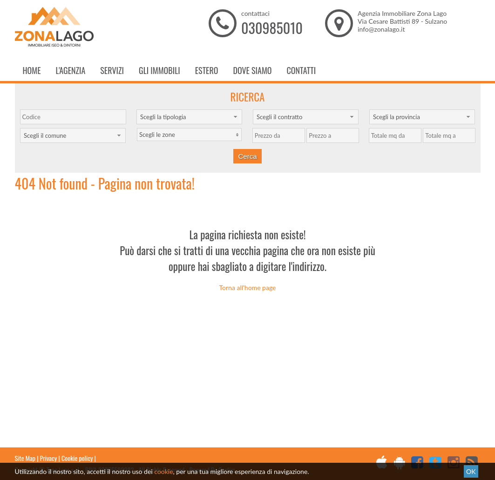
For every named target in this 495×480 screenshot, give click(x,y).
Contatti (301, 70)
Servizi (112, 70)
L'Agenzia (71, 70)
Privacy (48, 458)
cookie (163, 471)
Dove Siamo (252, 70)
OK (470, 471)
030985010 (272, 27)
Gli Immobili (159, 70)
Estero (206, 70)
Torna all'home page (247, 287)
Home (32, 70)
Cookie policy (77, 458)
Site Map (25, 458)
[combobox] (189, 116)
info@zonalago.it (381, 29)
